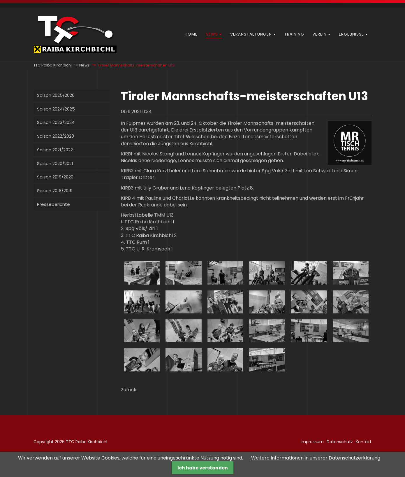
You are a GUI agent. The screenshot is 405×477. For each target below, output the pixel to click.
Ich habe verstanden (202, 467)
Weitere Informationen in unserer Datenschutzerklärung (315, 458)
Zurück (128, 389)
